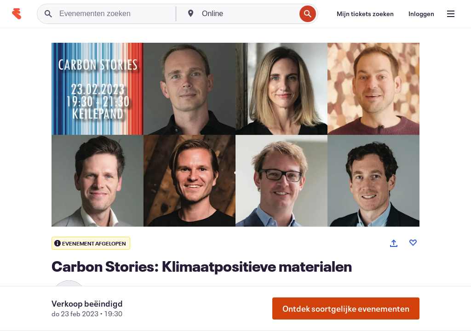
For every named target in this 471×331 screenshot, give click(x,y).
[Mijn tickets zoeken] (365, 14)
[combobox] (247, 13)
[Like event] (413, 242)
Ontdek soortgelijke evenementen (345, 308)
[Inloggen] (421, 14)
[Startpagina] (16, 13)
